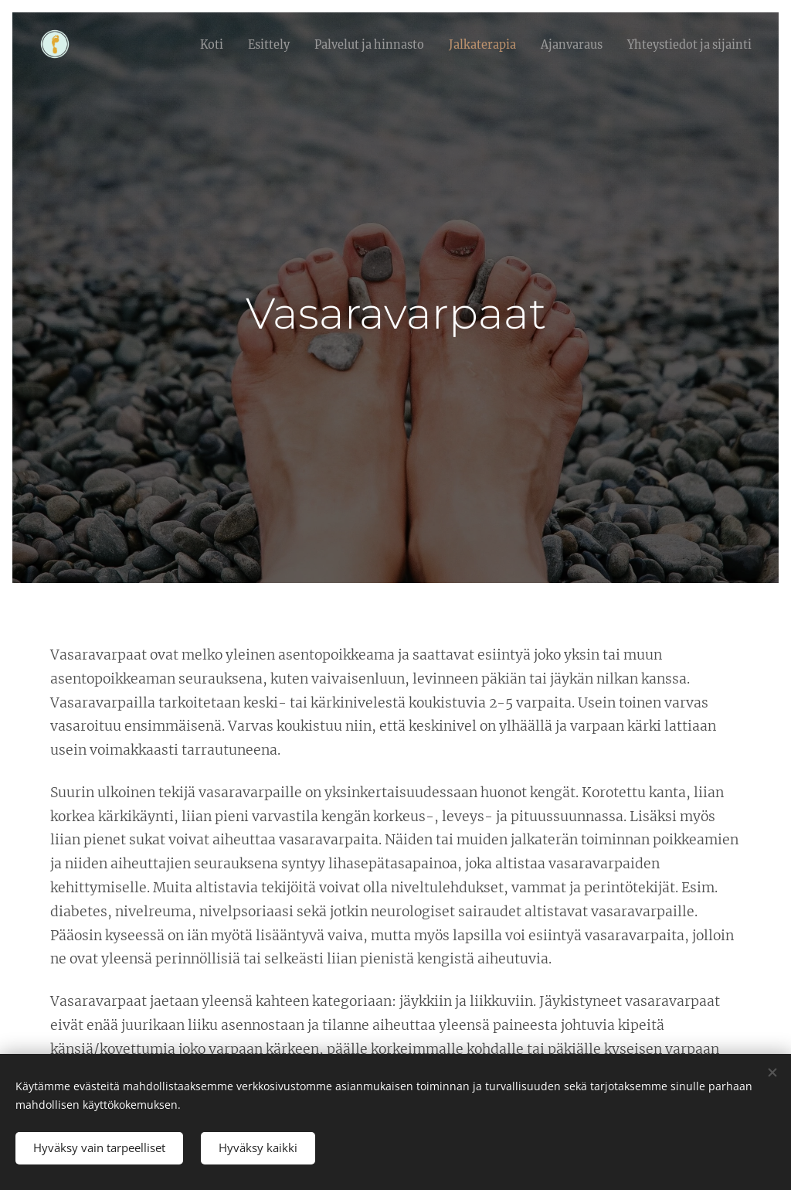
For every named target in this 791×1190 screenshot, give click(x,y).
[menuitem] (260, 44)
